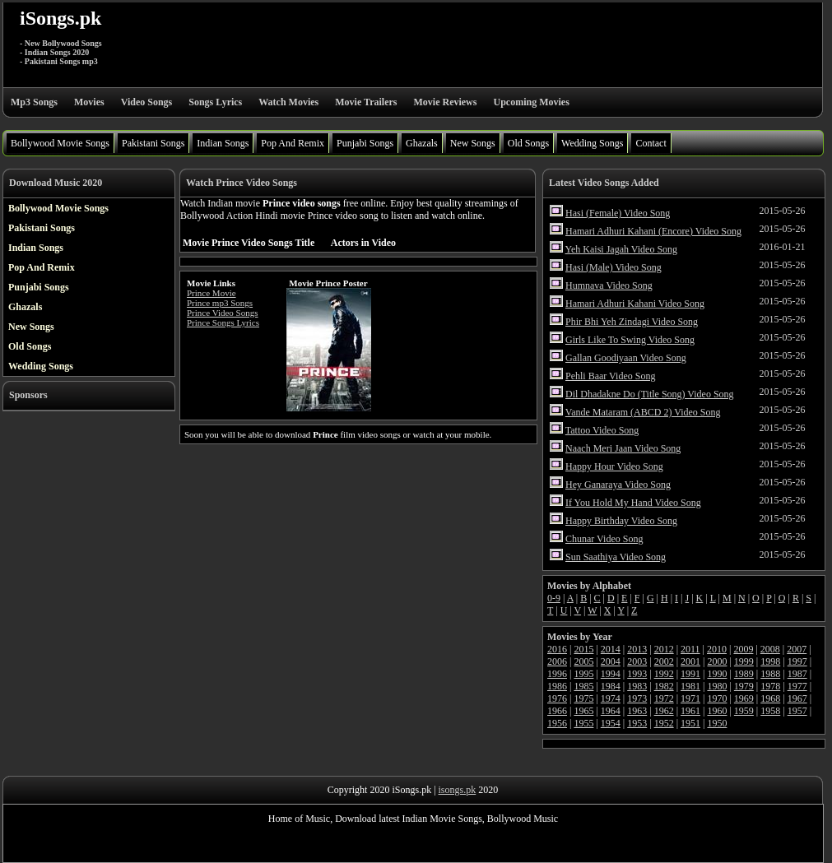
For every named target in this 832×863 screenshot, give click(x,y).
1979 (744, 686)
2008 (770, 649)
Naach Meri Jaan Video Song (623, 448)
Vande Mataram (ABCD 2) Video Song (643, 412)
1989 (744, 674)
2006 (557, 661)
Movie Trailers (366, 102)
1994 (611, 674)
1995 (583, 674)
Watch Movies (288, 102)
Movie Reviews (444, 102)
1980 (717, 686)
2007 (796, 649)
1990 (717, 674)
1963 (637, 711)
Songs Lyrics (215, 102)
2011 (690, 649)
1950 (717, 723)
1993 (637, 674)
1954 (611, 723)
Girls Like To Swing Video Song (630, 340)
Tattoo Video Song (602, 430)
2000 (717, 661)
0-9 (553, 598)
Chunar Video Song (604, 539)
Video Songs (147, 102)
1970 (717, 698)
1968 (770, 698)
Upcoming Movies (531, 102)
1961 (690, 711)
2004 (611, 661)
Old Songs (528, 143)
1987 (797, 674)
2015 (583, 649)
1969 (744, 698)
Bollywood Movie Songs (60, 143)
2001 (690, 661)
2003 (637, 661)
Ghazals (422, 143)
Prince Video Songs (222, 313)
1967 (797, 698)
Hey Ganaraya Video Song (618, 484)
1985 (583, 686)
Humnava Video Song (609, 285)
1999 (744, 661)
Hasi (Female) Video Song (617, 213)
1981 (690, 686)
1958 (770, 711)
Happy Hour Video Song (614, 466)
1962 (664, 711)
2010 (717, 649)
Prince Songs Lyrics (223, 322)
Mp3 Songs (34, 102)
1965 (583, 711)
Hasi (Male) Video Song (613, 267)
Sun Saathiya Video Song (615, 557)
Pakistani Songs (153, 143)
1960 (717, 711)
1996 (557, 674)
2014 (611, 649)
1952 (664, 723)
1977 (797, 686)
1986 (557, 686)
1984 (611, 686)
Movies (89, 102)
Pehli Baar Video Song (610, 376)
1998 (770, 661)
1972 (664, 698)
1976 (557, 698)
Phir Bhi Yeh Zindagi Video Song (631, 321)
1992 (664, 674)
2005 (583, 661)
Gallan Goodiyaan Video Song (625, 358)
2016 (557, 649)
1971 (690, 698)
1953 (637, 723)
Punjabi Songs (365, 143)
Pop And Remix (292, 143)
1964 (611, 711)
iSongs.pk (60, 18)
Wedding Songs (592, 143)
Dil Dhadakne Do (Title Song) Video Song (649, 394)
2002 (664, 661)
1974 (611, 698)
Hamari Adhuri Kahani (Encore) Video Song (653, 231)
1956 (557, 723)
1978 (770, 686)
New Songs (472, 143)
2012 (664, 649)
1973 (637, 698)
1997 (797, 661)
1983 (637, 686)
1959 (744, 711)
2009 (743, 649)
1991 (690, 674)
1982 (664, 686)
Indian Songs (223, 143)
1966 (557, 711)
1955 (583, 723)
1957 (797, 711)
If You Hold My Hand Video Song (633, 502)
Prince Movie (211, 293)
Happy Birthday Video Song (621, 521)
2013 (637, 649)
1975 (583, 698)
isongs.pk (457, 790)
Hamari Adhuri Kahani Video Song (634, 303)
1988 (770, 674)
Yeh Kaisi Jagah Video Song (621, 249)
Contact (650, 143)
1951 (690, 723)
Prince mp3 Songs (220, 303)
